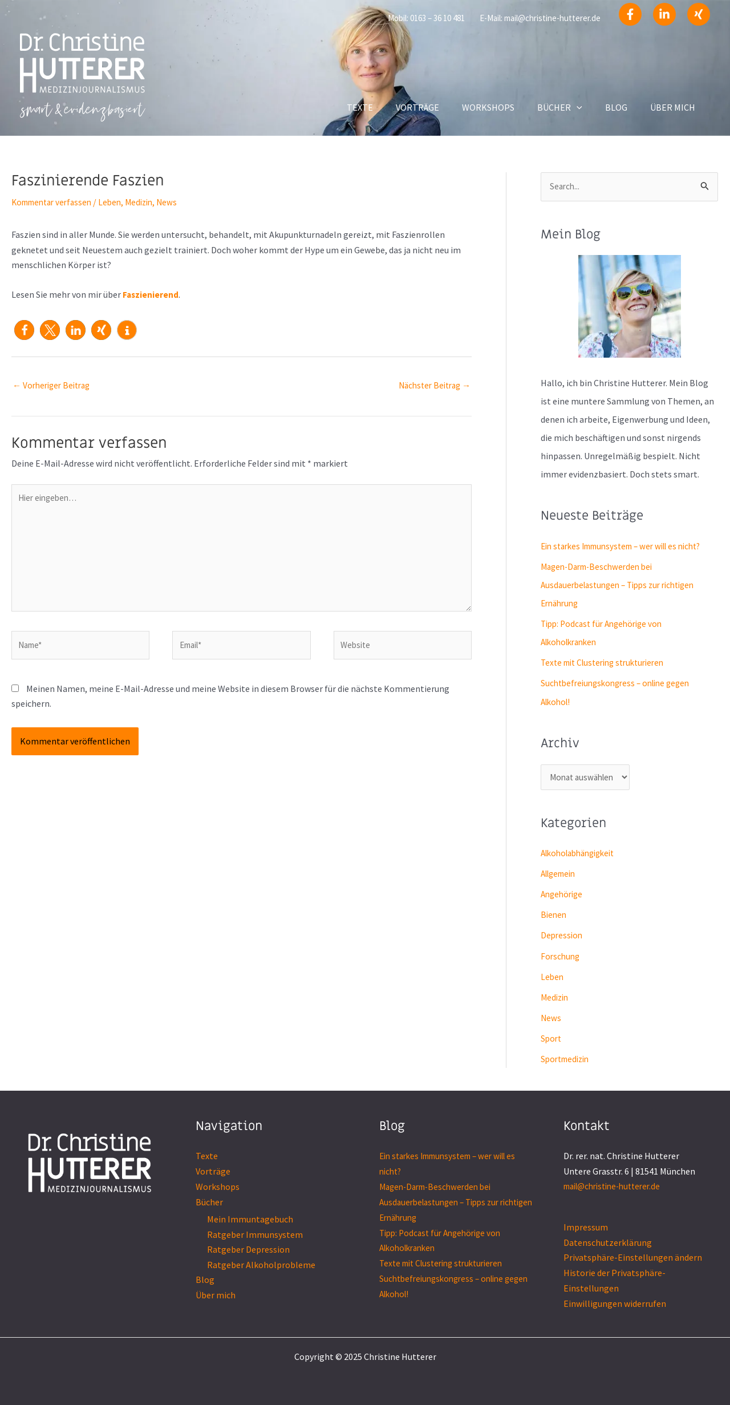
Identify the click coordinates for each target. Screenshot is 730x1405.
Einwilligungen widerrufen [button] (614, 1303)
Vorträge (213, 1171)
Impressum (585, 1227)
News (178, 202)
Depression (563, 936)
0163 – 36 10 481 (437, 18)
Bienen (554, 916)
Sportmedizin (567, 1060)
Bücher (209, 1202)
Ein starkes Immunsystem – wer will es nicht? (629, 546)
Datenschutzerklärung (607, 1242)
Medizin (149, 202)
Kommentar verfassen (55, 202)
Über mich (216, 1294)
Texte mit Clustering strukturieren (608, 663)
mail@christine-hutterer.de (552, 18)
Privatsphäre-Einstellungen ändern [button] (632, 1258)
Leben (118, 202)
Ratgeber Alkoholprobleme (261, 1264)
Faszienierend (151, 294)
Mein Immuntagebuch (250, 1219)
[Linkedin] (664, 14)
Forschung (561, 957)
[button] (24, 329)
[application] (588, 107)
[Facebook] (630, 14)
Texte (207, 1157)
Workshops (218, 1187)
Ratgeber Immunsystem (255, 1234)
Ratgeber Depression (248, 1249)
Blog (205, 1279)
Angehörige (563, 895)
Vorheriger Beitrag (54, 385)
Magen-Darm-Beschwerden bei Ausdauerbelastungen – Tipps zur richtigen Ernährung (624, 585)
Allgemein (561, 875)
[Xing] (698, 14)
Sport (552, 1039)
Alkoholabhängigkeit (582, 854)
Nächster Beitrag (431, 385)
